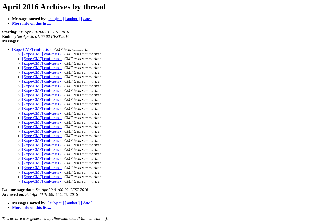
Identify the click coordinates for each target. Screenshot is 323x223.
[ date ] (86, 19)
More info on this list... (31, 23)
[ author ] (72, 19)
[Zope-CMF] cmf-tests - (32, 49)
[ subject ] (56, 19)
